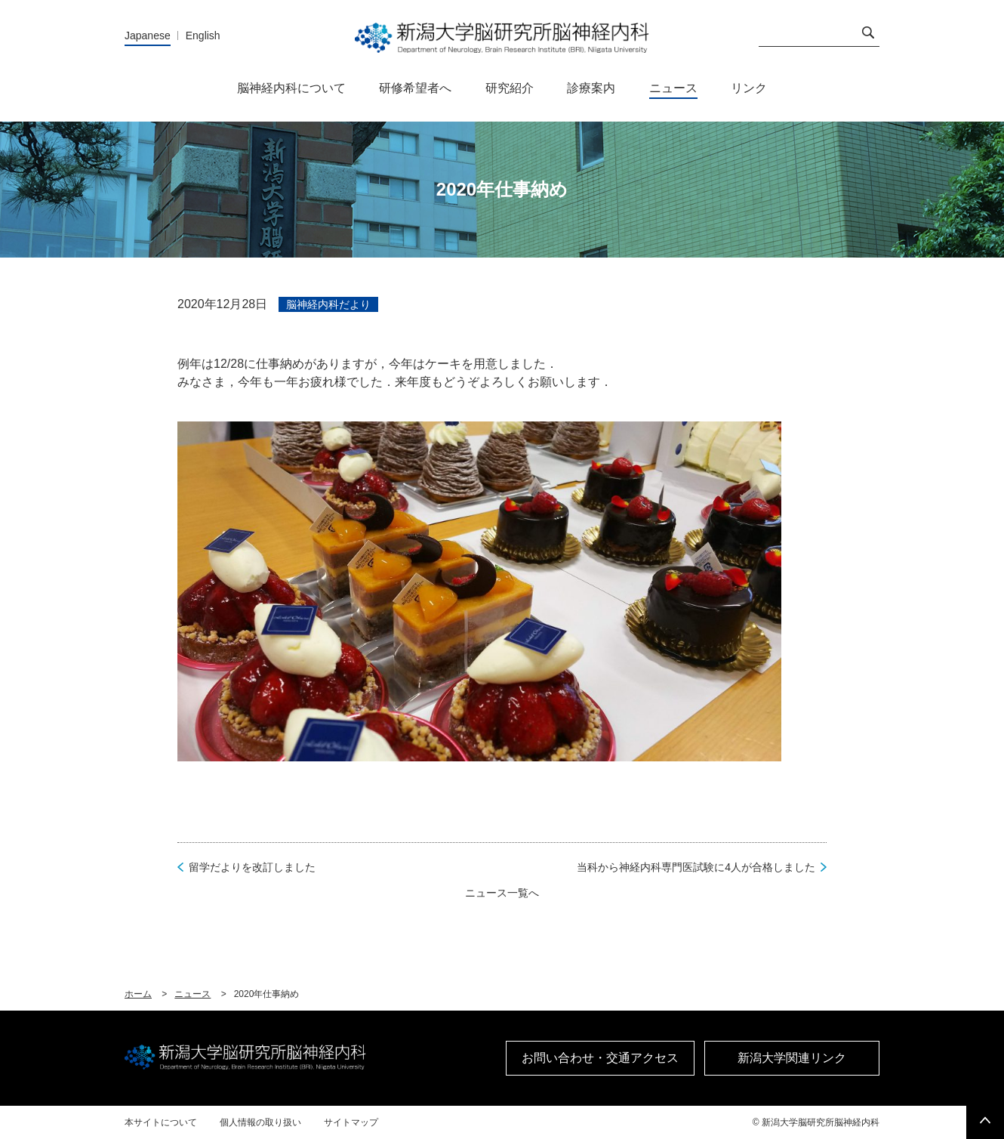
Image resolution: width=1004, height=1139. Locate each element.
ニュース (192, 994)
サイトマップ (351, 1122)
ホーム (138, 994)
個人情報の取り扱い (260, 1122)
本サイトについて (161, 1122)
